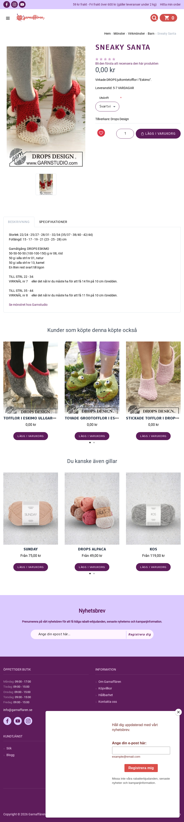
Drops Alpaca (92, 549)
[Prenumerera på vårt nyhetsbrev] (92, 634)
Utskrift (104, 97)
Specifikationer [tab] (53, 222)
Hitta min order (170, 4)
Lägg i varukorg (158, 133)
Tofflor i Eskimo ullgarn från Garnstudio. (47, 418)
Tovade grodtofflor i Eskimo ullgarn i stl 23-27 (115, 418)
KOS (153, 549)
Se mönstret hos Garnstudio (28, 304)
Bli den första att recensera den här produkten (126, 63)
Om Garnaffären (109, 681)
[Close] (178, 740)
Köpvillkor (105, 688)
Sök (9, 748)
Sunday (31, 549)
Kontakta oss (107, 701)
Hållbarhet (105, 695)
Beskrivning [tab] (19, 222)
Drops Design (120, 119)
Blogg (10, 755)
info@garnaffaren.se (17, 710)
